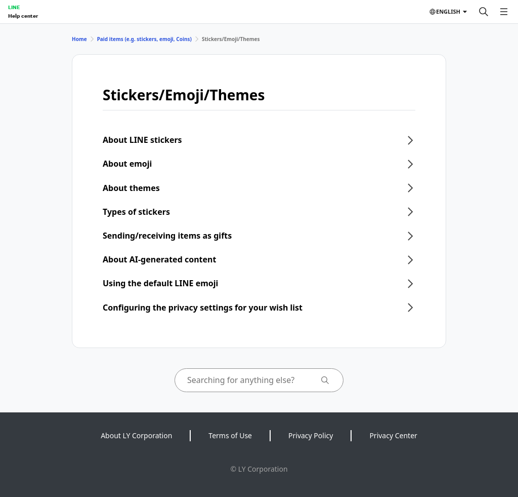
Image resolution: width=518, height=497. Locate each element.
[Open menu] (504, 12)
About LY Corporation (136, 435)
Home (79, 39)
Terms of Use (230, 435)
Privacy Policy (310, 435)
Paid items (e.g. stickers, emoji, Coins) (144, 39)
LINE (14, 7)
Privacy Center (393, 435)
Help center (23, 15)
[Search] (483, 12)
